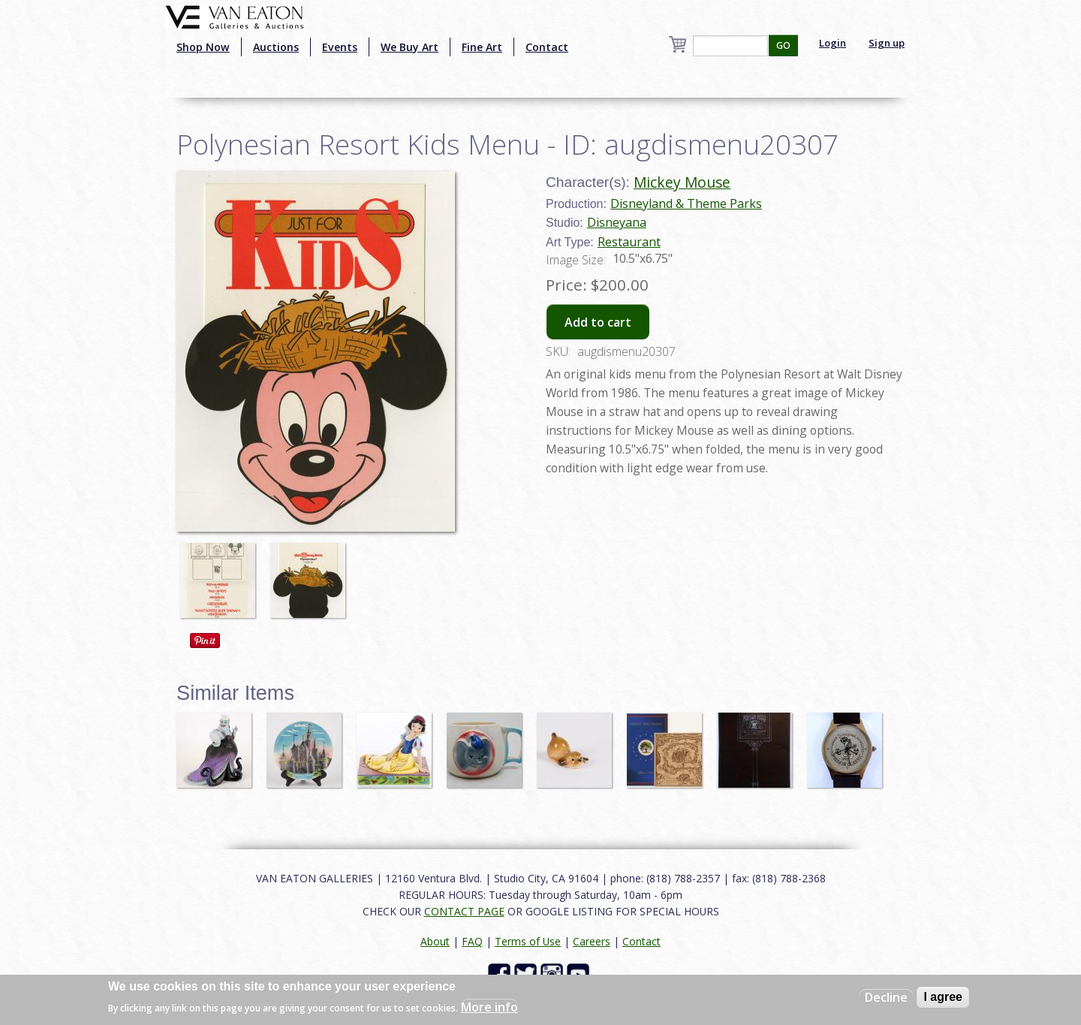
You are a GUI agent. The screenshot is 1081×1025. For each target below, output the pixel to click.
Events (339, 47)
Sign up (887, 43)
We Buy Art (409, 47)
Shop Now (203, 47)
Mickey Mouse (682, 182)
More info (489, 1007)
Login (832, 43)
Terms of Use (528, 941)
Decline (886, 997)
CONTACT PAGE (464, 911)
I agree (942, 996)
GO (783, 45)
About (435, 941)
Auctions (276, 47)
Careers (591, 941)
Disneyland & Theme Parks (686, 203)
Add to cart (598, 322)
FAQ (472, 941)
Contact (546, 47)
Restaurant (629, 242)
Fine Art (482, 47)
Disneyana (616, 222)
